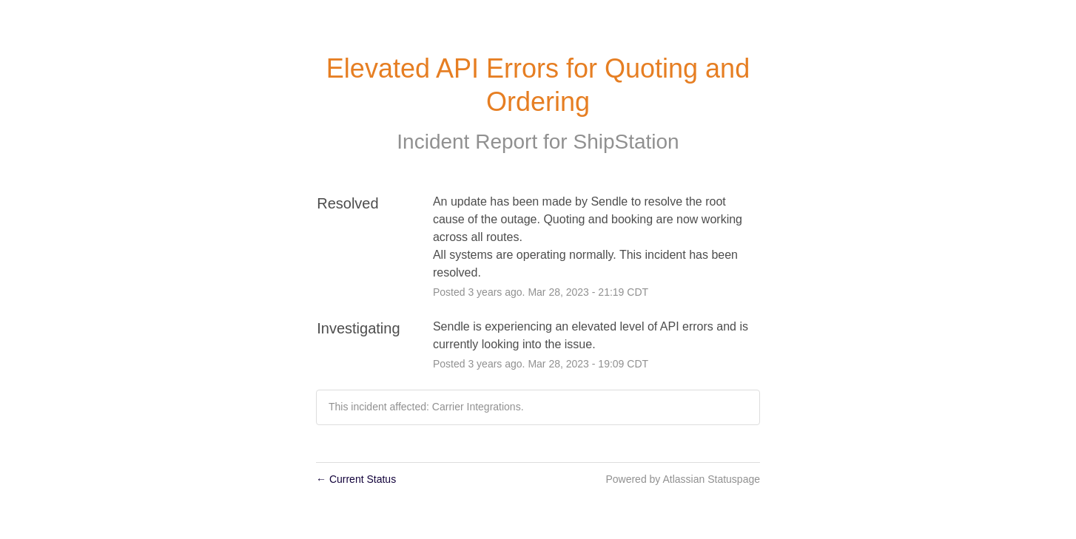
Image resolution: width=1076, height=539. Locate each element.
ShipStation (626, 141)
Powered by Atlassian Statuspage (682, 479)
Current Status (356, 479)
